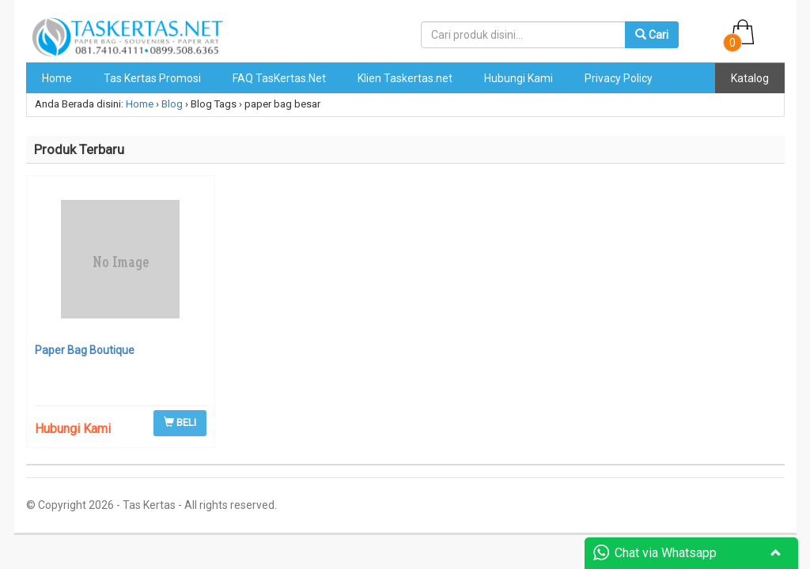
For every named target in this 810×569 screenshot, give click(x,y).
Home (57, 78)
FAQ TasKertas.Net (279, 78)
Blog (172, 104)
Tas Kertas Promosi (152, 78)
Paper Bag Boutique (84, 350)
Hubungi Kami (518, 78)
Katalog (750, 78)
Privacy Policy (619, 78)
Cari (651, 34)
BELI (180, 422)
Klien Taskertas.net (405, 78)
